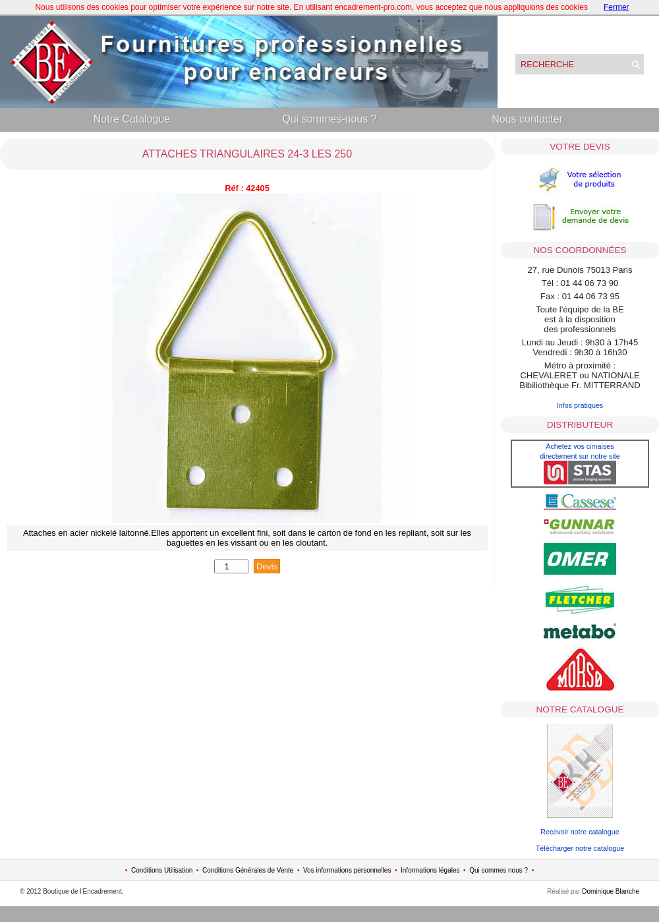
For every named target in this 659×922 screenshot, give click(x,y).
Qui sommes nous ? (498, 870)
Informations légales (430, 870)
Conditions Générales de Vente (247, 870)
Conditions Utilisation (161, 870)
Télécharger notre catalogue (580, 848)
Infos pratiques (580, 405)
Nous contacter (527, 119)
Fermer (616, 7)
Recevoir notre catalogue (579, 832)
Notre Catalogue (132, 119)
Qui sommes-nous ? (329, 119)
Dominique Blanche (610, 891)
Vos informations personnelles (347, 870)
